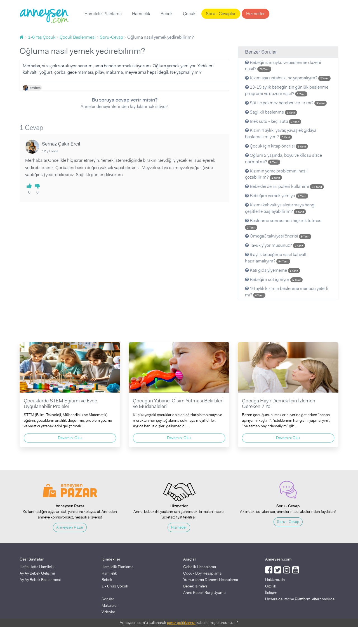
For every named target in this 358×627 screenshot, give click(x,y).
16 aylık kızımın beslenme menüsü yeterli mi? (286, 291)
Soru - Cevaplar (221, 14)
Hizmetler (255, 14)
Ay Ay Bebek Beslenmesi (40, 579)
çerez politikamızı (181, 622)
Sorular (108, 598)
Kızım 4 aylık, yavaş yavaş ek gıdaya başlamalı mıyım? (280, 133)
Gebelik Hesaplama (199, 566)
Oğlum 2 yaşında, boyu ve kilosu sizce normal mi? (283, 158)
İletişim (271, 592)
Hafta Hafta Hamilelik (37, 566)
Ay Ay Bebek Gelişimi (37, 573)
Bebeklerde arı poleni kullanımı (284, 186)
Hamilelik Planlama (103, 14)
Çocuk (189, 14)
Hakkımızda (275, 579)
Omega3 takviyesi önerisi (278, 236)
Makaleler (110, 605)
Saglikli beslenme (271, 112)
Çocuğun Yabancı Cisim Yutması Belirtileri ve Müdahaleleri (178, 403)
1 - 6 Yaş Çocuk (115, 586)
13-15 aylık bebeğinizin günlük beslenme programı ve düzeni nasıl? (286, 90)
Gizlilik (270, 586)
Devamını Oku (70, 437)
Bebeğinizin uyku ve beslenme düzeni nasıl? (283, 65)
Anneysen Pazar (69, 527)
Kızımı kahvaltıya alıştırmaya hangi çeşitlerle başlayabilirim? (280, 208)
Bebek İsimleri (195, 586)
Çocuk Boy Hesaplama (202, 573)
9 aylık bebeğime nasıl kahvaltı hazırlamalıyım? (276, 258)
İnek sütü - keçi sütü (273, 121)
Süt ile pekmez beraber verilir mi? (286, 103)
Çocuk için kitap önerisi (276, 146)
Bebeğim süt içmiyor (274, 279)
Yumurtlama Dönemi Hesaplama (210, 579)
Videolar (108, 611)
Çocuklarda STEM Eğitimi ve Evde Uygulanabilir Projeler (60, 403)
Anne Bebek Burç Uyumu (204, 592)
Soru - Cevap (288, 521)
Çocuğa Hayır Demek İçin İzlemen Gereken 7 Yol (278, 403)
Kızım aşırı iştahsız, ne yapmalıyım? (288, 78)
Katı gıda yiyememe (272, 270)
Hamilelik (141, 14)
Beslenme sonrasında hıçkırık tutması (283, 224)
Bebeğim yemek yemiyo (276, 196)
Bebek (167, 14)
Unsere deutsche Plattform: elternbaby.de (300, 598)
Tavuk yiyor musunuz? (275, 245)
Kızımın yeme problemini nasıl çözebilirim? (276, 174)
